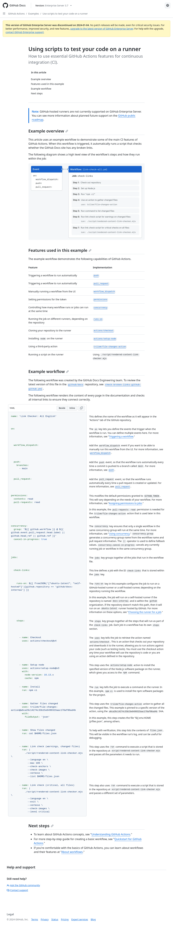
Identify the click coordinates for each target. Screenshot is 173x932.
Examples (33, 13)
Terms (34, 919)
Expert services (79, 919)
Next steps (41, 825)
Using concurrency (119, 533)
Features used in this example (59, 250)
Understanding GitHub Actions (110, 834)
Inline (72, 408)
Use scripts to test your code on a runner (65, 13)
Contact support (17, 890)
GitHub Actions (16, 13)
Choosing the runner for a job (144, 612)
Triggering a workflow (121, 436)
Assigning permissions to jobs (125, 503)
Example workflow (48, 371)
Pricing (65, 919)
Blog (93, 919)
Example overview (48, 131)
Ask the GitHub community (23, 885)
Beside (62, 408)
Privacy (45, 919)
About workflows (72, 852)
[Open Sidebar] (4, 13)
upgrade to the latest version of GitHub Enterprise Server (101, 28)
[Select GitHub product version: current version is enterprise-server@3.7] (53, 5)
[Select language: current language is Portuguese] (167, 5)
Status (54, 919)
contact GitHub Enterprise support (25, 32)
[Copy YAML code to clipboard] (81, 408)
